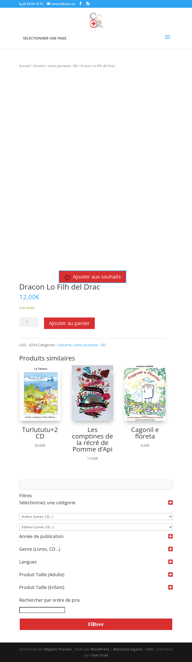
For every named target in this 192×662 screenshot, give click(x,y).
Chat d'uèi (99, 655)
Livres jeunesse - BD (63, 66)
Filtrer (96, 624)
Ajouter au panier (69, 323)
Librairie (38, 66)
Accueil (24, 66)
